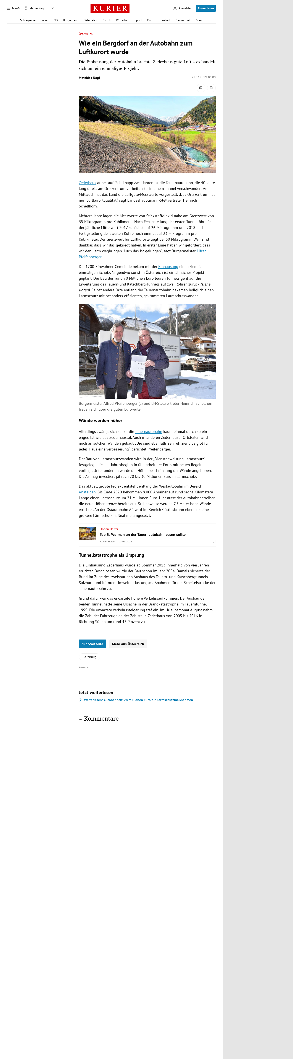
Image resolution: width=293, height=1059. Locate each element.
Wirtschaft (123, 20)
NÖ (56, 20)
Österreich (90, 20)
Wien (45, 20)
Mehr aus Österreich (128, 644)
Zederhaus (87, 182)
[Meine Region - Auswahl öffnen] (52, 8)
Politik (106, 20)
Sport (138, 20)
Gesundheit (183, 20)
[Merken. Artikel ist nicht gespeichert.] (211, 88)
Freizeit (165, 20)
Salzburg (90, 657)
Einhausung (168, 266)
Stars (199, 20)
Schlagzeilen (28, 20)
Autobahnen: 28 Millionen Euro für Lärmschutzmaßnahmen (136, 700)
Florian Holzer (109, 529)
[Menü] (13, 8)
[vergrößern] (211, 101)
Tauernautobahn (148, 431)
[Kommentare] (201, 88)
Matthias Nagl (89, 77)
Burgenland (70, 20)
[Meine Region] (36, 8)
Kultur (151, 20)
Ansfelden (87, 492)
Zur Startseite (92, 644)
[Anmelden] (183, 8)
